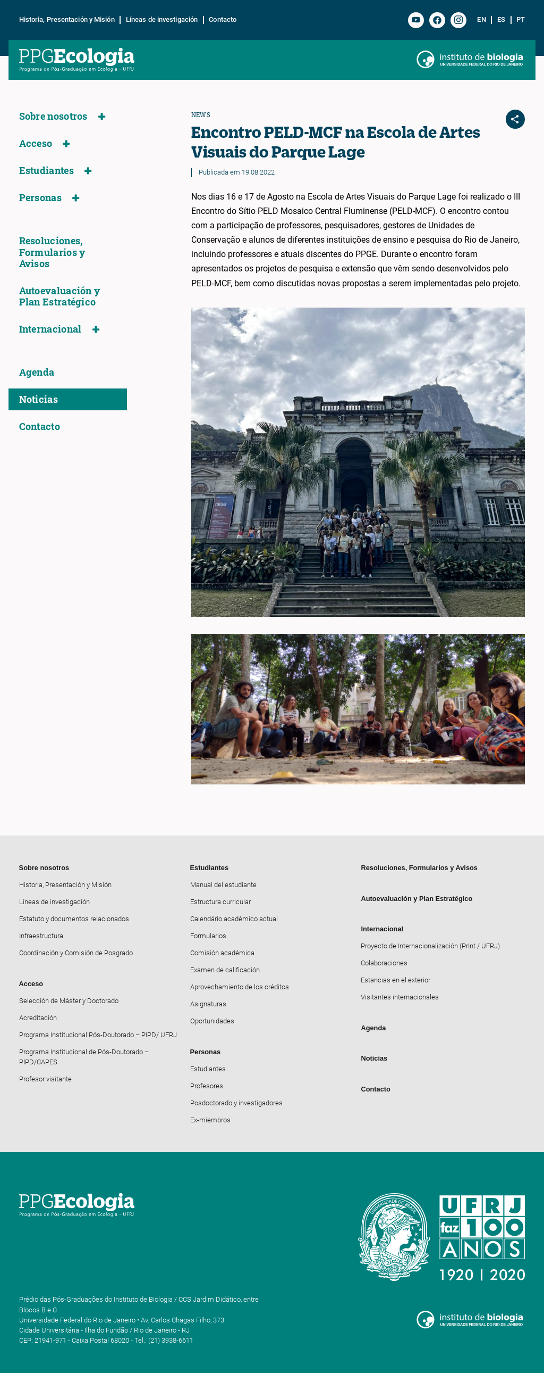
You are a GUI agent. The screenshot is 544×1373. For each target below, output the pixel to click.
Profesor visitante (45, 1079)
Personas (40, 197)
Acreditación (38, 1018)
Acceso (36, 143)
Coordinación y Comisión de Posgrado (76, 953)
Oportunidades (212, 1021)
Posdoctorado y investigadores (236, 1103)
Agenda (37, 372)
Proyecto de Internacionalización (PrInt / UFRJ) (430, 946)
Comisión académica (222, 953)
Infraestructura (41, 936)
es (501, 19)
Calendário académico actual (234, 919)
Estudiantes (46, 170)
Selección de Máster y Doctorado (68, 1001)
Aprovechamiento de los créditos (239, 987)
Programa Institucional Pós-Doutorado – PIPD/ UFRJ (98, 1035)
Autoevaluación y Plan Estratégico (59, 296)
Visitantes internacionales (400, 997)
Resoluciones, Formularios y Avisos (52, 252)
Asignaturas (208, 1004)
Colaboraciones (384, 963)
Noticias (38, 399)
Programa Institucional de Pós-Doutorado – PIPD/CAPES (84, 1057)
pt (520, 19)
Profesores (206, 1086)
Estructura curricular (220, 902)
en (481, 19)
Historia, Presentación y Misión (67, 19)
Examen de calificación (225, 970)
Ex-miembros (210, 1120)
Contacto (222, 19)
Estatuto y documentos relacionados (74, 919)
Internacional (50, 329)
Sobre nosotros (53, 116)
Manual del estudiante (223, 885)
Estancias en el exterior (395, 980)
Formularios (208, 936)
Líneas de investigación (162, 19)
